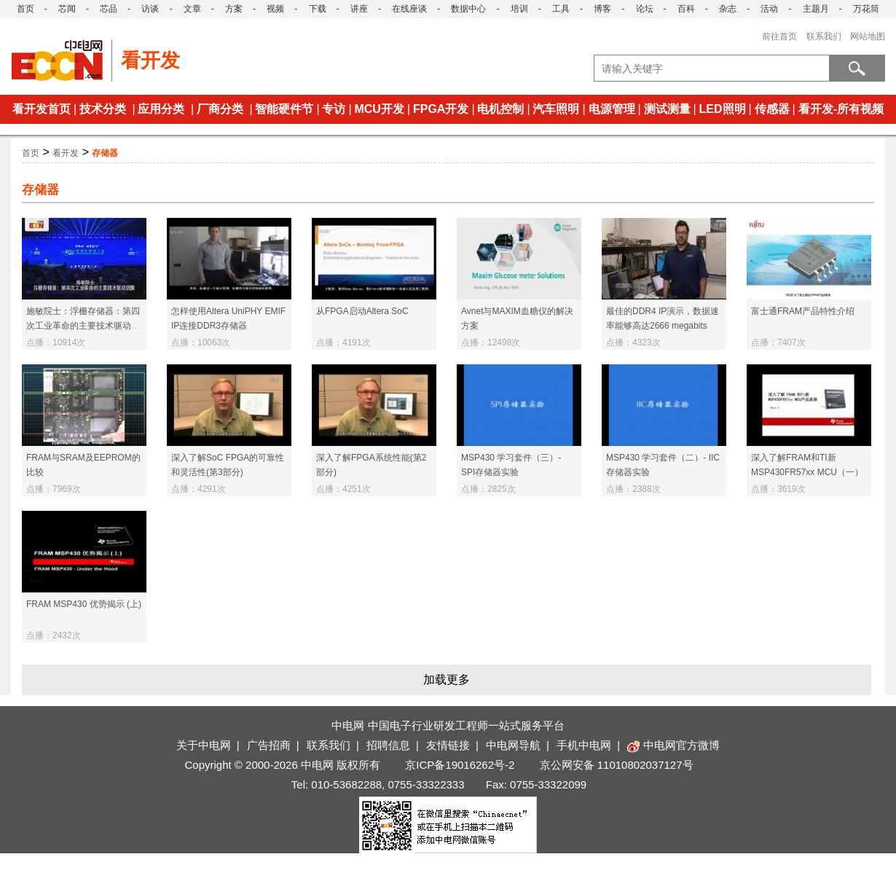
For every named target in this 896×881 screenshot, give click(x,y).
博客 (602, 9)
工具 (561, 9)
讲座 (359, 9)
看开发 (65, 153)
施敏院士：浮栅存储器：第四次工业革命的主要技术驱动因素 (83, 325)
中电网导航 (513, 745)
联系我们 (823, 36)
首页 (25, 9)
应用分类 (161, 109)
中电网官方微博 (673, 745)
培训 (519, 9)
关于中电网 (203, 745)
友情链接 (448, 745)
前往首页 (779, 36)
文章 (192, 9)
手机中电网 (584, 745)
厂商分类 (220, 109)
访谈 (150, 9)
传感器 (772, 109)
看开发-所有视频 (841, 109)
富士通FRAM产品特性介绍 (802, 311)
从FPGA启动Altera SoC (362, 311)
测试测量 (667, 109)
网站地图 (867, 36)
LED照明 (722, 109)
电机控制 (500, 109)
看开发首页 (41, 109)
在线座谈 (409, 9)
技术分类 (102, 109)
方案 (234, 9)
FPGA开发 (440, 109)
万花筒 (866, 9)
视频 (275, 9)
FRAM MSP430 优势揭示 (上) (83, 604)
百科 (686, 9)
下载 (317, 9)
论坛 (644, 9)
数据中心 (468, 9)
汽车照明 (556, 109)
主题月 (816, 9)
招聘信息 (388, 745)
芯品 (108, 9)
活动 (769, 9)
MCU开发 (379, 109)
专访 (333, 109)
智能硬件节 (284, 109)
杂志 (727, 9)
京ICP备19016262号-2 (459, 765)
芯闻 (67, 9)
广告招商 (269, 745)
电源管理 (612, 109)
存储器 (105, 153)
